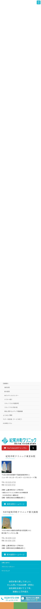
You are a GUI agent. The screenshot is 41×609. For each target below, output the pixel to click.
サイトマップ (6, 571)
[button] (15, 447)
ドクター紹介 (8, 399)
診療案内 (5, 383)
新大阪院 (7, 391)
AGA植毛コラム (7, 423)
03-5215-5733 (11, 482)
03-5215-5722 (10, 485)
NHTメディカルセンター (11, 395)
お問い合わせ (6, 562)
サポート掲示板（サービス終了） (13, 419)
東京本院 (7, 387)
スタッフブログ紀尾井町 (11, 403)
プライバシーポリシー (8, 567)
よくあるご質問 (7, 415)
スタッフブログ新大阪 (10, 407)
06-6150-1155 (10, 541)
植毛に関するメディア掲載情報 (13, 411)
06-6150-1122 (11, 538)
